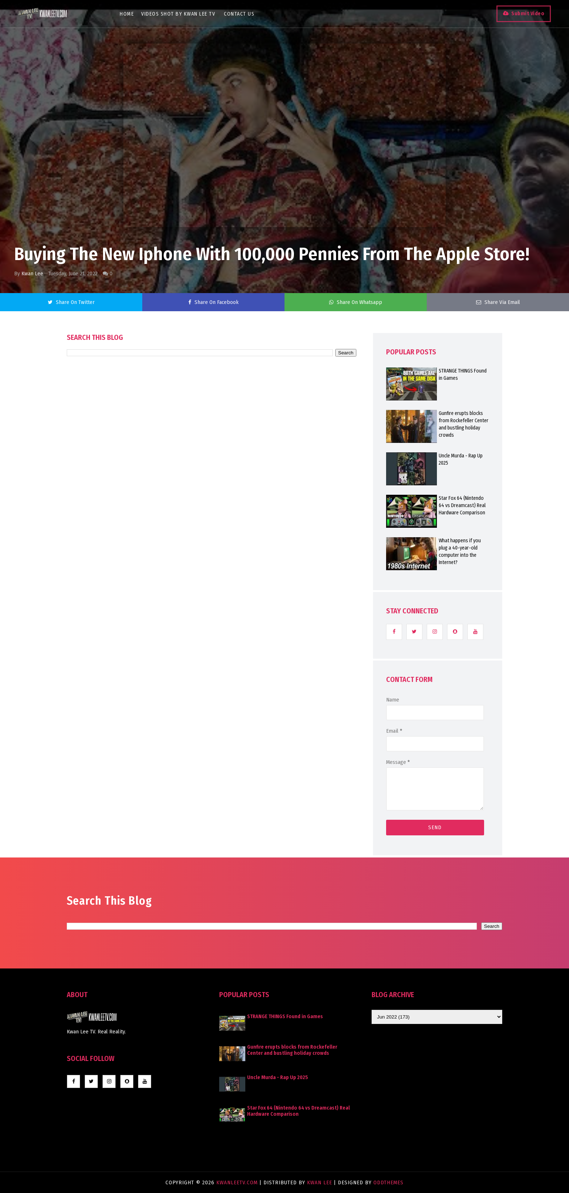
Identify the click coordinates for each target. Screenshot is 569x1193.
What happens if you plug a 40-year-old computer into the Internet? (460, 551)
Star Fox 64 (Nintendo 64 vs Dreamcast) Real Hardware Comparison (462, 505)
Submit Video (527, 14)
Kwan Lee (32, 273)
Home (127, 14)
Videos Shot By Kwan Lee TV (178, 14)
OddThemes (388, 1182)
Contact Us (239, 14)
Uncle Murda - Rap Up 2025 (461, 459)
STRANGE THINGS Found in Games (463, 374)
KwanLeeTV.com (237, 1182)
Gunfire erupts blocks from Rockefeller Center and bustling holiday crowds (463, 424)
